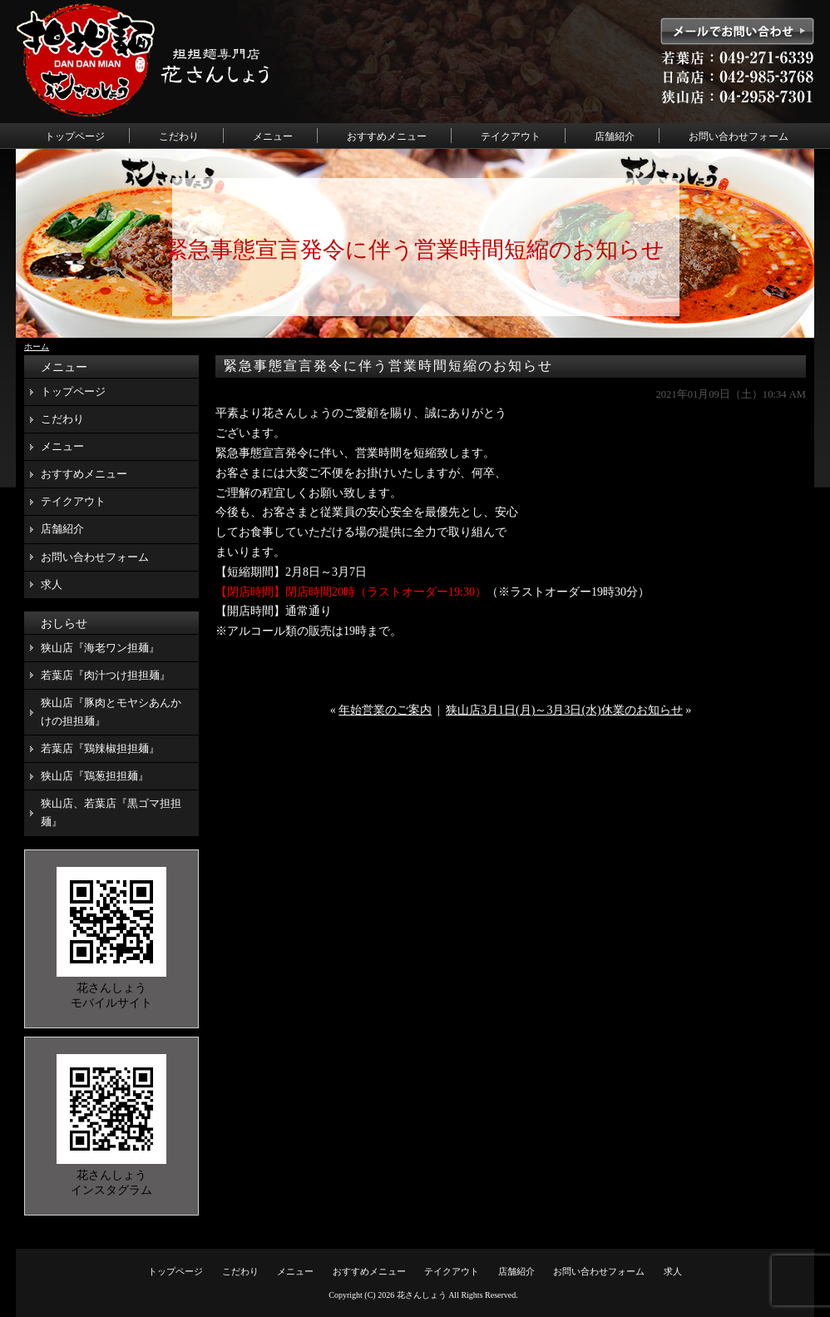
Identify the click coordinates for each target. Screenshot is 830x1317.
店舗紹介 (615, 136)
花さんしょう (422, 1295)
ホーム (36, 346)
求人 (51, 584)
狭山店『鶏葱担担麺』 (95, 776)
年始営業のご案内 (385, 710)
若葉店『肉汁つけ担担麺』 (105, 675)
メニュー (273, 136)
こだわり (179, 136)
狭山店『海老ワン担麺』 (100, 647)
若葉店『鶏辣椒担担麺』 (100, 748)
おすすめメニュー (387, 136)
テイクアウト (511, 136)
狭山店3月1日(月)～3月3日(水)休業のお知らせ (564, 710)
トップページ (75, 136)
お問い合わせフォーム (738, 136)
